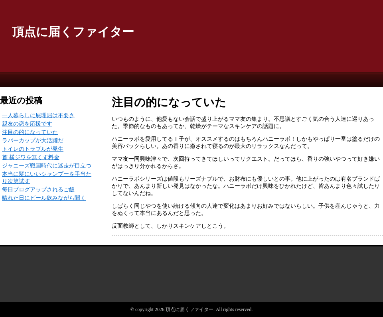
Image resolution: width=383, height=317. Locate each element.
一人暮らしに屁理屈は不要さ (38, 115)
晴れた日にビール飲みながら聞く (44, 198)
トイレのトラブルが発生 (32, 149)
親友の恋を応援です (27, 124)
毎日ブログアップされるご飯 (38, 190)
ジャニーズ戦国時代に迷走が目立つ (46, 166)
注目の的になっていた (30, 132)
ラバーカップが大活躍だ (32, 141)
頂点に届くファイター (73, 31)
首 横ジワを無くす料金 (30, 157)
